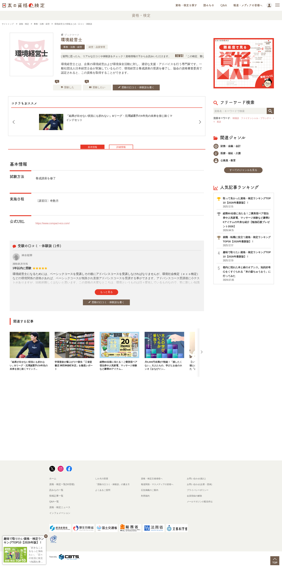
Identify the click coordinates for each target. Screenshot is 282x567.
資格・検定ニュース (59, 511)
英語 (224, 121)
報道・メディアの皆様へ (247, 5)
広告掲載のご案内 (150, 494)
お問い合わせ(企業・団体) (200, 488)
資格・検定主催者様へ (152, 482)
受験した (62, 89)
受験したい (96, 89)
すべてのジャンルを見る (243, 172)
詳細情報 (127, 152)
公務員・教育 (226, 162)
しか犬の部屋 (102, 482)
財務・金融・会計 (228, 146)
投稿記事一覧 (56, 500)
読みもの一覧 (56, 494)
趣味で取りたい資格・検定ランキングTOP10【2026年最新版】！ (246, 259)
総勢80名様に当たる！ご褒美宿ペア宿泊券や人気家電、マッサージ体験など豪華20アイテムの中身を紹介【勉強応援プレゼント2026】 (246, 225)
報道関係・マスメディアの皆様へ (158, 488)
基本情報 (86, 152)
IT (219, 121)
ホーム (52, 482)
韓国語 (236, 118)
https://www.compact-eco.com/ (55, 229)
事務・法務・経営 (72, 47)
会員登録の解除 (195, 500)
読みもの (208, 5)
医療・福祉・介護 (228, 154)
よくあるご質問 (103, 494)
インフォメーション (59, 517)
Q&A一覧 (54, 505)
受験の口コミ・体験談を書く (140, 89)
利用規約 (145, 500)
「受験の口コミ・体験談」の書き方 (114, 488)
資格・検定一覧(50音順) (61, 488)
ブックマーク (71, 34)
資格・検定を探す (186, 5)
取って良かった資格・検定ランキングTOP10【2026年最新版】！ (246, 205)
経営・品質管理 (97, 47)
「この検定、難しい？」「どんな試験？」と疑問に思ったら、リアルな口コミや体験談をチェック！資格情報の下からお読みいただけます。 (110, 56)
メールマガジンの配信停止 (201, 505)
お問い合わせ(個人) (197, 482)
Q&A (223, 5)
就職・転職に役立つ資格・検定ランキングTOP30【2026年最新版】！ (246, 244)
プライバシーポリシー (198, 494)
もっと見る (106, 298)
